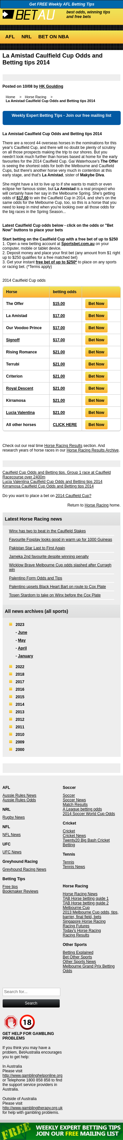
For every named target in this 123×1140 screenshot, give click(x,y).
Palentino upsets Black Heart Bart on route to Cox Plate (57, 586)
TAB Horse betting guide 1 (86, 898)
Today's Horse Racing (82, 930)
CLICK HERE (65, 424)
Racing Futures (76, 926)
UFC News (12, 852)
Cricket (69, 831)
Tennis (68, 862)
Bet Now (96, 303)
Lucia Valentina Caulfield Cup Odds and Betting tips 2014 (53, 481)
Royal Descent (19, 388)
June (22, 632)
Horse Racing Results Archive (93, 450)
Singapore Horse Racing (84, 921)
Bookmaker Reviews (20, 891)
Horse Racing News (80, 894)
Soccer (69, 795)
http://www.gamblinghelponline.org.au (35, 1075)
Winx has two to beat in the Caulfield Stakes (47, 531)
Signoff (13, 340)
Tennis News (74, 866)
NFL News (12, 834)
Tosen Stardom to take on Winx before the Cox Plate (55, 595)
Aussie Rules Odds (19, 800)
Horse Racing (97, 505)
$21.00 (59, 352)
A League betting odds (82, 809)
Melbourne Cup (76, 907)
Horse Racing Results (63, 445)
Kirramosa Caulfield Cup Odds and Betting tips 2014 (48, 486)
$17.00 (22, 198)
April (22, 648)
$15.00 (59, 303)
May (22, 640)
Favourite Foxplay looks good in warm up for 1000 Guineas (60, 539)
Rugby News (14, 817)
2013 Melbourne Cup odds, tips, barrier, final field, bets (90, 914)
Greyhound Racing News (24, 869)
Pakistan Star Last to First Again (37, 548)
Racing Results (76, 935)
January (25, 656)
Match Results (75, 804)
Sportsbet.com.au (77, 243)
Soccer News (74, 800)
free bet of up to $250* (56, 262)
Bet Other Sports (77, 957)
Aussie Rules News (19, 795)
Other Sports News (79, 961)
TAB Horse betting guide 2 (86, 903)
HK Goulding (51, 86)
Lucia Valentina (20, 412)
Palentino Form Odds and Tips (35, 578)
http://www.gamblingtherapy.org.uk (33, 1108)
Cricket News (74, 835)
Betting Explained (78, 952)
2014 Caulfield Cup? (74, 495)
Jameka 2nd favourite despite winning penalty (49, 556)
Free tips (10, 886)
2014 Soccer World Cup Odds (89, 813)
